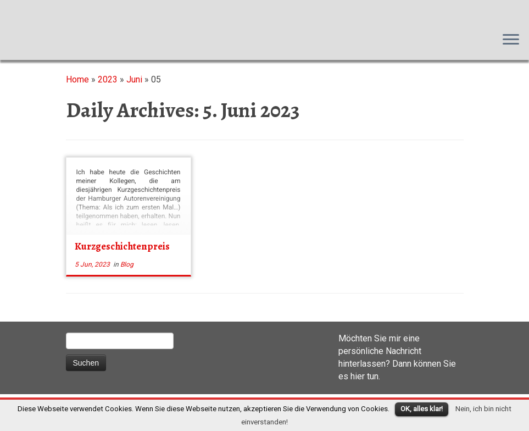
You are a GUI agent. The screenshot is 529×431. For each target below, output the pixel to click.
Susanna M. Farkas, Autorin (0, 11)
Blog (126, 264)
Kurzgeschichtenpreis (122, 246)
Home (77, 79)
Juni (134, 79)
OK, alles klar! (421, 409)
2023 (108, 79)
